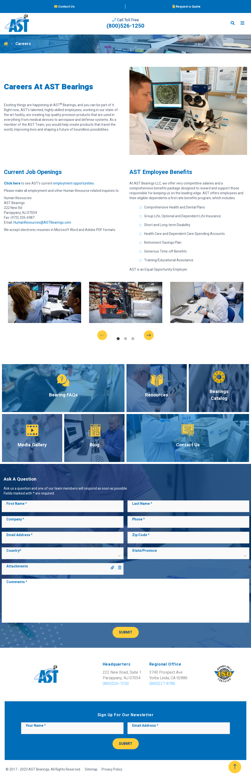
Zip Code (140, 535)
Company (15, 519)
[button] (62, 555)
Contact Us (64, 7)
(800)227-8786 (146, 684)
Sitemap (91, 769)
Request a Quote (187, 7)
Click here (12, 183)
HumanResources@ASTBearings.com (42, 222)
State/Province (144, 550)
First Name (16, 503)
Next (145, 335)
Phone (138, 519)
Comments (16, 582)
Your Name (36, 725)
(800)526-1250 (125, 27)
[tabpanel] (44, 302)
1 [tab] (118, 338)
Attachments (17, 566)
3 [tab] (132, 338)
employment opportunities (73, 183)
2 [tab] (125, 338)
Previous (106, 335)
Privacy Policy (111, 769)
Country (13, 550)
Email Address (19, 535)
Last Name (142, 503)
